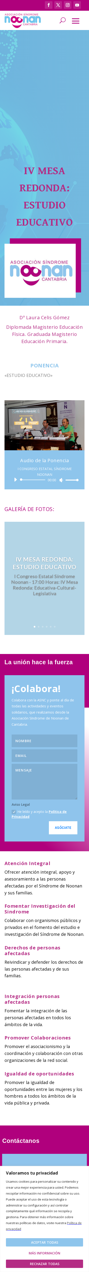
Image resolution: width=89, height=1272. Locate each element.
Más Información (44, 1253)
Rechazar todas (44, 1264)
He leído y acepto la (39, 814)
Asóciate (63, 828)
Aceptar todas (44, 1242)
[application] (45, 479)
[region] (44, 1219)
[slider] (33, 479)
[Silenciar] (61, 480)
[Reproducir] (15, 479)
